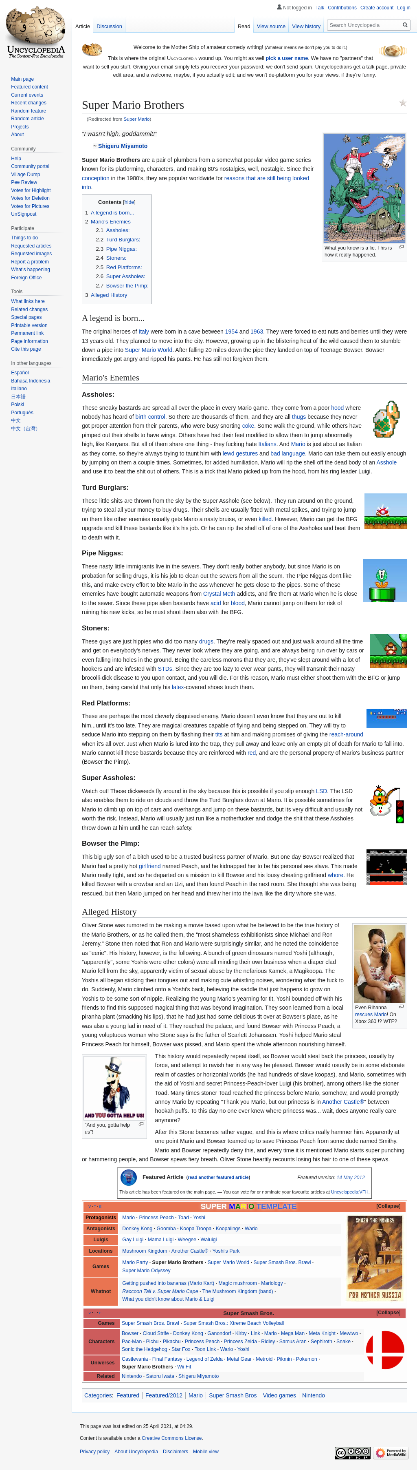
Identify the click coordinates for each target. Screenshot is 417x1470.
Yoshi (199, 1217)
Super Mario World (148, 350)
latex (178, 687)
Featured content (29, 87)
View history (306, 26)
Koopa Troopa (195, 1228)
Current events (27, 95)
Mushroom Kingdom (144, 1251)
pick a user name (287, 58)
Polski (17, 404)
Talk (320, 8)
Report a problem (30, 262)
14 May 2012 (351, 1177)
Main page (22, 79)
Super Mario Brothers (178, 1262)
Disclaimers (175, 1452)
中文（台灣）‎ (25, 428)
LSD (321, 791)
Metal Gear (239, 1359)
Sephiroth (321, 1341)
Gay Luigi (132, 1239)
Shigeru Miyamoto (122, 146)
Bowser (130, 1333)
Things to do (24, 238)
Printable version (29, 325)
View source (271, 26)
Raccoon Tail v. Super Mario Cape (160, 1291)
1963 (256, 331)
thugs (299, 416)
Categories (98, 1395)
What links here (28, 301)
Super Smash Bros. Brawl (282, 1262)
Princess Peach (156, 1217)
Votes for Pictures (30, 206)
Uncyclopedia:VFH (350, 1191)
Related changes (29, 309)
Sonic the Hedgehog (144, 1349)
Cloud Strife (156, 1333)
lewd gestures (240, 453)
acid (216, 603)
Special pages (26, 317)
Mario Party (135, 1262)
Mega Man (293, 1333)
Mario (298, 444)
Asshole (386, 462)
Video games (279, 1395)
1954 (231, 331)
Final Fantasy (167, 1359)
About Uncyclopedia (136, 1452)
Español (20, 373)
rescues (364, 1014)
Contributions (342, 8)
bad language (287, 453)
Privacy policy (95, 1452)
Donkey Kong (137, 1228)
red (252, 752)
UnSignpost (23, 214)
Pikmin (284, 1359)
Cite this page (26, 349)
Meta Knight (322, 1333)
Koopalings (228, 1228)
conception (96, 178)
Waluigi (208, 1239)
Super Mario (137, 119)
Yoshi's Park (226, 1251)
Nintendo (132, 1376)
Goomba (166, 1228)
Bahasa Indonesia (30, 381)
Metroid (264, 1359)
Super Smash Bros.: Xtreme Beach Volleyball (233, 1323)
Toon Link (205, 1349)
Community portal (30, 166)
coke (248, 425)
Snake (343, 1341)
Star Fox (181, 1349)
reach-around (346, 734)
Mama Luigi (161, 1239)
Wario (251, 1228)
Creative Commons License (172, 1438)
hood (337, 408)
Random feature (28, 111)
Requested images (31, 253)
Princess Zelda (240, 1341)
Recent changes (28, 103)
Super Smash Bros (233, 1395)
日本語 (18, 397)
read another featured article (218, 1177)
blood (238, 603)
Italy (143, 331)
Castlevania (135, 1359)
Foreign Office (26, 278)
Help (16, 158)
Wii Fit (184, 1367)
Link (255, 1333)
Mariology (272, 1283)
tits (219, 734)
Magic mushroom (237, 1283)
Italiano (19, 388)
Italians (267, 444)
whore (335, 875)
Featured (127, 1395)
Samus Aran (293, 1341)
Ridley (268, 1341)
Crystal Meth (219, 593)
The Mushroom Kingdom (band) (237, 1291)
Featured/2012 (163, 1395)
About (17, 134)
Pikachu (172, 1341)
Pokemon (306, 1359)
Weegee (187, 1239)
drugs (206, 641)
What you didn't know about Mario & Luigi (168, 1299)
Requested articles (31, 246)
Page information (29, 341)
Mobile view (206, 1452)
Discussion (109, 26)
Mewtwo (349, 1333)
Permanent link (27, 333)
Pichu (152, 1341)
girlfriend (150, 866)
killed (265, 519)
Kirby (241, 1333)
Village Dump (25, 174)
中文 (16, 420)
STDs (165, 668)
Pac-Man (132, 1341)
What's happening (30, 269)
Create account (376, 8)
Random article (27, 119)
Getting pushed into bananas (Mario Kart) (168, 1283)
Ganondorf (219, 1333)
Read (244, 26)
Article (82, 26)
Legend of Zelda (205, 1359)
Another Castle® (343, 1102)
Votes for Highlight (30, 190)
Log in (403, 8)
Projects (20, 127)
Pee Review (24, 182)
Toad (183, 1217)
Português (22, 413)
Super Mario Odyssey (146, 1270)
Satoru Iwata (160, 1376)
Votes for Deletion (30, 198)
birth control (150, 416)
